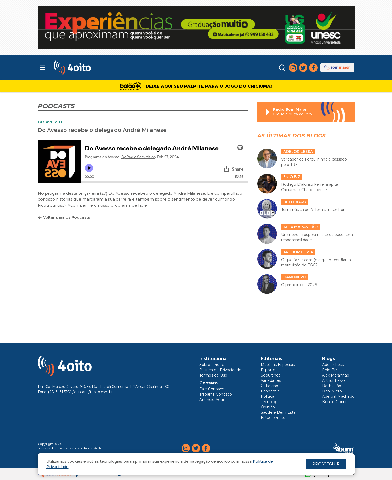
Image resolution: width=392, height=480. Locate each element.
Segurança (270, 375)
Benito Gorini (334, 401)
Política (267, 396)
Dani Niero (332, 391)
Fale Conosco (211, 389)
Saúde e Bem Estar (279, 412)
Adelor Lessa (334, 364)
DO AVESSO (50, 121)
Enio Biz (329, 369)
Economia (270, 391)
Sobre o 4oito (211, 364)
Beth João (331, 385)
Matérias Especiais (278, 364)
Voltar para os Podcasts (64, 217)
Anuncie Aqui (211, 399)
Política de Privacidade (220, 369)
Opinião (268, 407)
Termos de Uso (213, 375)
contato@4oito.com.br (93, 392)
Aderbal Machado (338, 396)
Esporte (268, 369)
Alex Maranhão (335, 375)
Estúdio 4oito (273, 417)
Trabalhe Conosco (215, 394)
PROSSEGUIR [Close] (326, 463)
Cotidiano (269, 385)
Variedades (271, 380)
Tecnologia (271, 401)
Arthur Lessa (333, 380)
